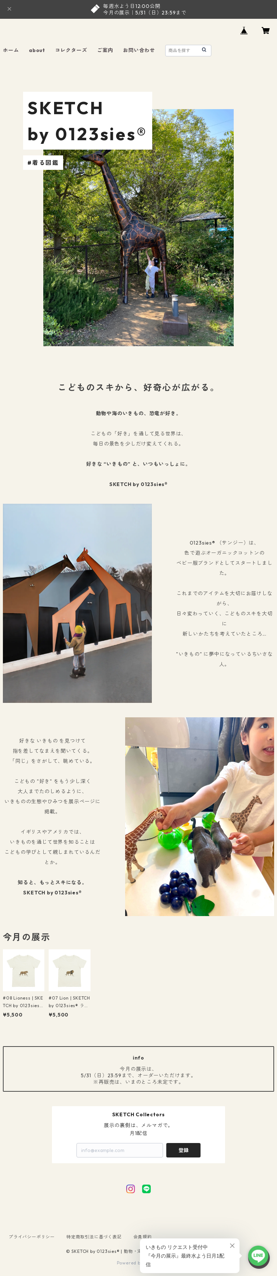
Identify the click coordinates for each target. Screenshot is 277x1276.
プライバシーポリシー (32, 1237)
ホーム (11, 50)
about (37, 50)
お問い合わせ (139, 50)
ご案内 (105, 50)
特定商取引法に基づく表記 (94, 1237)
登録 (184, 1150)
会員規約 (142, 1237)
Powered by (139, 1263)
